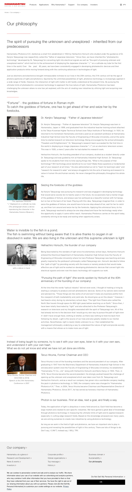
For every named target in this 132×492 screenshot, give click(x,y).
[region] (66, 480)
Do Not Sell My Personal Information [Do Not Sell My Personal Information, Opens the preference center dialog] (107, 477)
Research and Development (18, 458)
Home (6, 12)
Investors (11, 465)
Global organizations (56, 458)
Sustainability (94, 458)
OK (101, 482)
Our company (14, 12)
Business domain (96, 455)
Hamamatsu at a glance (17, 455)
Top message (53, 462)
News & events (13, 462)
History (51, 465)
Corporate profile (55, 455)
